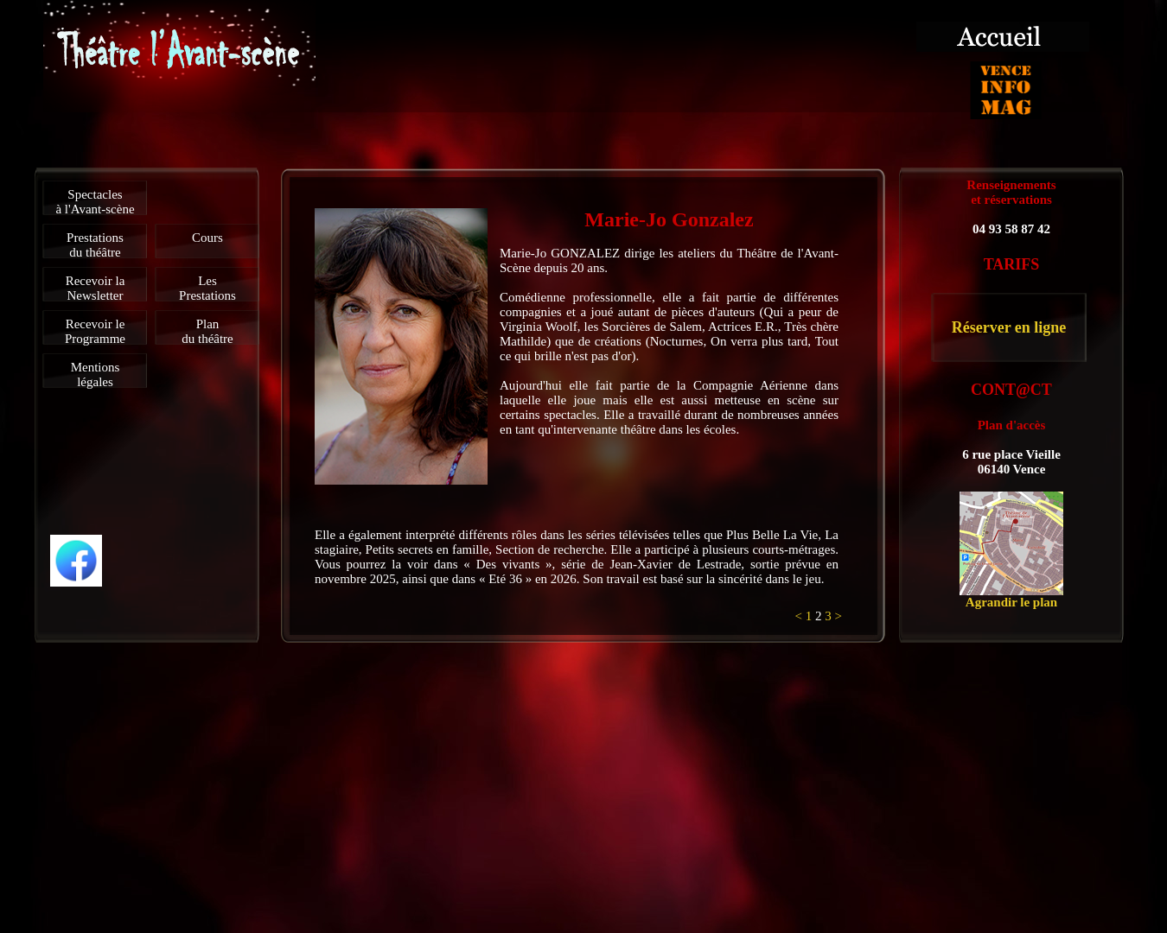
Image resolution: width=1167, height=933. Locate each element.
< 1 (805, 616)
